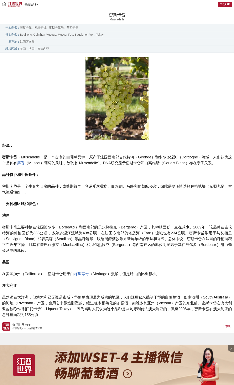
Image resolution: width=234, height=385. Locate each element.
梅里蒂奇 (81, 274)
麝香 (21, 163)
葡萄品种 (31, 4)
